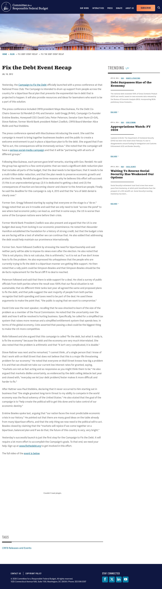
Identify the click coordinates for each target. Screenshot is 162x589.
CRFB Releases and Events (16, 548)
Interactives (98, 8)
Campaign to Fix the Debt (32, 84)
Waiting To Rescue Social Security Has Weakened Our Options (132, 174)
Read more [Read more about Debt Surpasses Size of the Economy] (114, 112)
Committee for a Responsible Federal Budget (24, 7)
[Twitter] (112, 579)
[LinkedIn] (119, 579)
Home (4, 54)
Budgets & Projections (133, 78)
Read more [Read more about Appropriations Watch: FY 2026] (114, 156)
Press (110, 8)
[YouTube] (126, 579)
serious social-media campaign (27, 150)
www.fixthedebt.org (30, 445)
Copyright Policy (34, 573)
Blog (12, 54)
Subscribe (146, 8)
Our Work (84, 8)
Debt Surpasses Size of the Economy (131, 84)
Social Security (131, 167)
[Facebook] (105, 579)
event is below (32, 453)
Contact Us (16, 573)
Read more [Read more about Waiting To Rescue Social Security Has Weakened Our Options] (114, 204)
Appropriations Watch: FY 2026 (131, 128)
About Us (130, 8)
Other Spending (131, 122)
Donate (119, 8)
